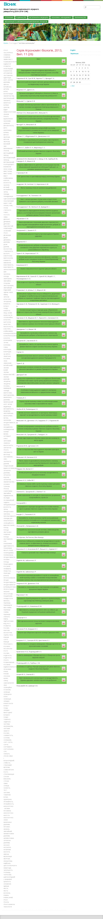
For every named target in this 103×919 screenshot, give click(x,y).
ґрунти (6, 897)
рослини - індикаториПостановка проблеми (12, 663)
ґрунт (6, 895)
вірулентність (9, 125)
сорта (10, 738)
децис (6, 236)
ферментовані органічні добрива (9, 836)
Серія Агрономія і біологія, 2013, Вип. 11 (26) (39, 52)
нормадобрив (9, 427)
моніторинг (8, 413)
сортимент (8, 743)
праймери (7, 566)
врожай (6, 186)
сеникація (7, 695)
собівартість (8, 731)
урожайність (8, 797)
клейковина (8, 329)
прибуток (7, 568)
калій (10, 311)
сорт (5, 738)
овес (5, 457)
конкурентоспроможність (13, 334)
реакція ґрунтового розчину (8, 641)
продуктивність (9, 579)
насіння (6, 423)
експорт (7, 252)
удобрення (7, 795)
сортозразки (8, 745)
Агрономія (9, 17)
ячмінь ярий (8, 893)
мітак (10, 402)
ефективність (8, 264)
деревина (7, 220)
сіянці (6, 677)
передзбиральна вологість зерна (9, 504)
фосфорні (7, 843)
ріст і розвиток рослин (7, 622)
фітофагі (7, 822)
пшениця (7, 600)
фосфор (7, 840)
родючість (8, 652)
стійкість (7, 759)
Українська (74, 53)
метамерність (9, 407)
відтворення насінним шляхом (8, 121)
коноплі (7, 336)
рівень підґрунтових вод (8, 618)
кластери (7, 327)
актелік (6, 89)
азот (5, 80)
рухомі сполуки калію (7, 672)
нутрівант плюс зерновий (7, 436)
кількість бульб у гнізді (7, 304)
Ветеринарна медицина (38, 17)
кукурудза (7, 348)
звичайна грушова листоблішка (8, 282)
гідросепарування (10, 198)
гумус (6, 211)
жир (5, 270)
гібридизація (8, 195)
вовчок (6, 180)
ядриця (6, 881)
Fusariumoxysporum (11, 61)
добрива (7, 241)
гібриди (6, 193)
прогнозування (9, 575)
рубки (6, 668)
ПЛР (5, 538)
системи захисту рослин (7, 727)
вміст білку (8, 173)
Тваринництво (80, 17)
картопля (7, 320)
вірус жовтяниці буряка (7, 130)
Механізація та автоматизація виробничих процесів (26, 21)
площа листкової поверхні (7, 529)
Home (6, 43)
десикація (7, 234)
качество (7, 323)
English (72, 50)
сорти (6, 740)
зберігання (7, 277)
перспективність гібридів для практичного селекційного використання (10, 518)
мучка (6, 416)
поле (11, 547)
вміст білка (8, 170)
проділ (6, 577)
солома (7, 734)
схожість (7, 784)
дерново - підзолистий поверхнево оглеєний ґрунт (8, 227)
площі (6, 525)
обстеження (8, 454)
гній (9, 202)
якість (6, 884)
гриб (11, 205)
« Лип (72, 86)
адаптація (7, 77)
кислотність (8, 325)
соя (5, 747)
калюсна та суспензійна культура (8, 316)
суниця (6, 781)
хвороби (7, 854)
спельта (7, 750)
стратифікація (9, 770)
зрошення (7, 300)
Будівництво (21, 17)
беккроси (7, 102)
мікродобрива (9, 393)
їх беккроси (8, 71)
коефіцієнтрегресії (10, 332)
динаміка (7, 239)
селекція (7, 688)
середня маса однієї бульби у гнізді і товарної (8, 711)
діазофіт (7, 218)
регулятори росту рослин (8, 647)
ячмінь (6, 890)
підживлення (8, 493)
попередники (8, 550)
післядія (7, 495)
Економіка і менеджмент (61, 17)
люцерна (7, 379)
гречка (6, 205)
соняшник (7, 736)
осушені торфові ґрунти (7, 484)
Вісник (10, 4)
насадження (8, 425)
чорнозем (7, 870)
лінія (5, 359)
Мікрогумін (8, 391)
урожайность (9, 800)
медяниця (7, 404)
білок (6, 91)
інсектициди (8, 68)
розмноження (9, 659)
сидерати (7, 718)
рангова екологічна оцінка (8, 629)
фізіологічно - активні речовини (8, 804)
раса (11, 631)
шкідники (8, 874)
